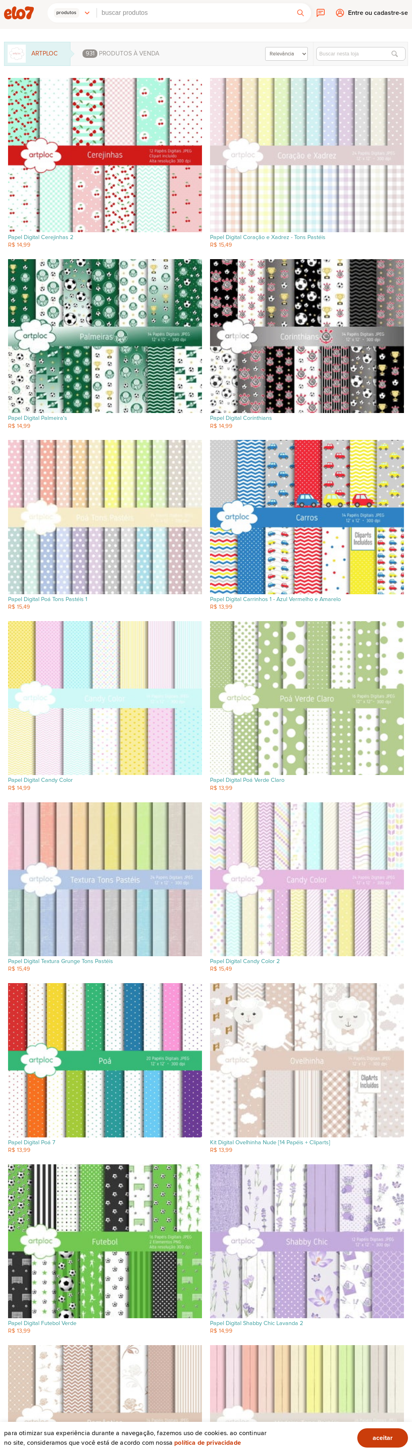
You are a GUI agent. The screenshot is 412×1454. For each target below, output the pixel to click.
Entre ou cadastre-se (378, 15)
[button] (72, 12)
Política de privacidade (207, 1443)
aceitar (383, 1438)
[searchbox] (193, 12)
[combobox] (193, 12)
